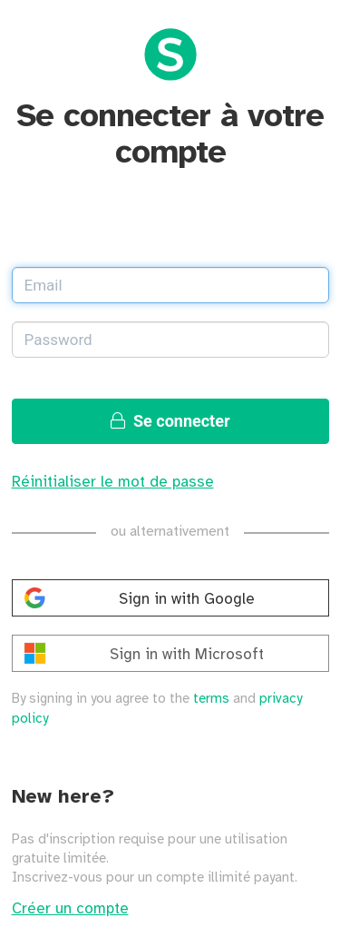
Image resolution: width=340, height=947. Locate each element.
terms (211, 699)
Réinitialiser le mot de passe (113, 482)
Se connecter (170, 420)
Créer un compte (70, 909)
